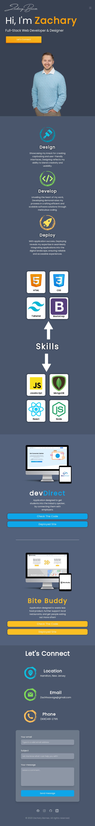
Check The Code (47, 516)
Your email (26, 736)
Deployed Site (47, 524)
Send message (47, 793)
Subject (25, 750)
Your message (28, 764)
